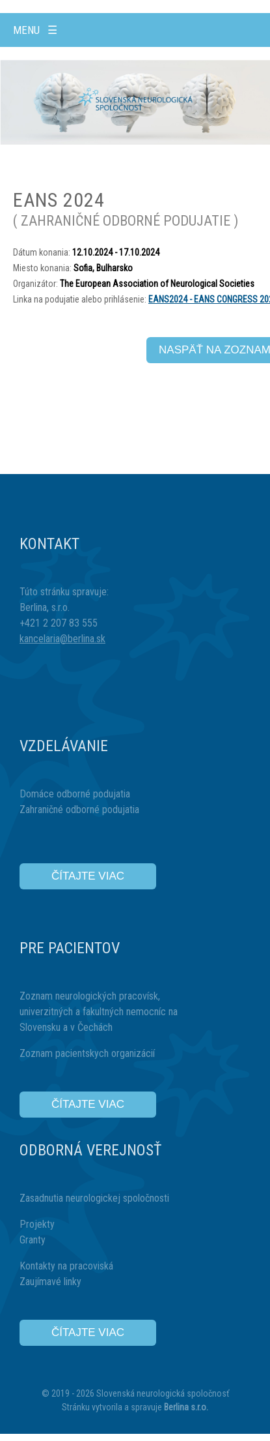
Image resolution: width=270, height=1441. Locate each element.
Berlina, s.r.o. (45, 607)
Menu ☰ (35, 30)
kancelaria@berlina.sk (62, 638)
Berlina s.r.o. (186, 1407)
